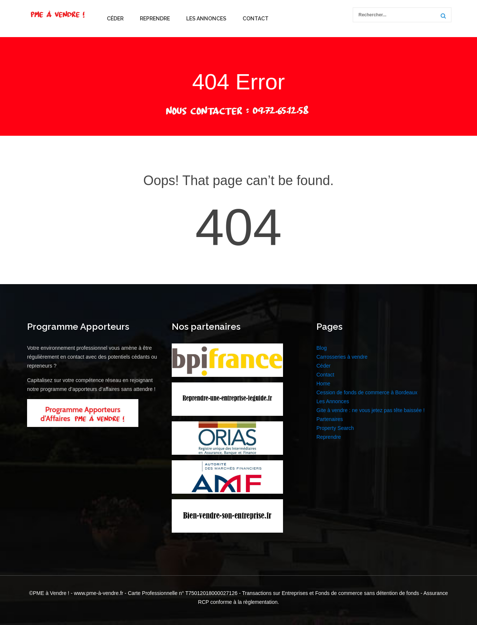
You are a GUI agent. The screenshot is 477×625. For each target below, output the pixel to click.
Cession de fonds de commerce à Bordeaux (366, 392)
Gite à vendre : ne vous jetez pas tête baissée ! (370, 410)
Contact (256, 19)
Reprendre (155, 19)
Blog (321, 348)
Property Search (335, 428)
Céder (115, 19)
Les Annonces (206, 19)
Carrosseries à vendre (342, 357)
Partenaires (329, 419)
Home (323, 383)
